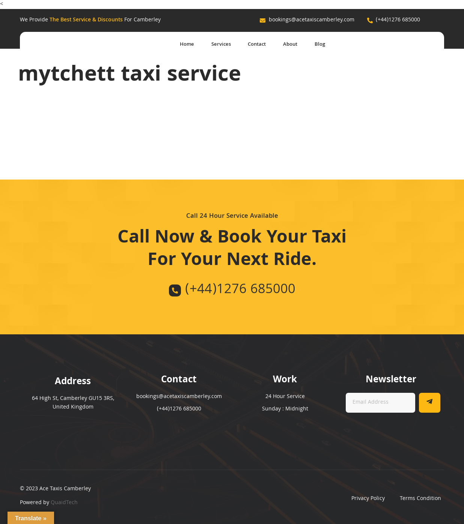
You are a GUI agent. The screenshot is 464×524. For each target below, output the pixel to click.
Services (212, 44)
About (287, 44)
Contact (251, 44)
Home (175, 44)
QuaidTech (64, 503)
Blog (319, 44)
